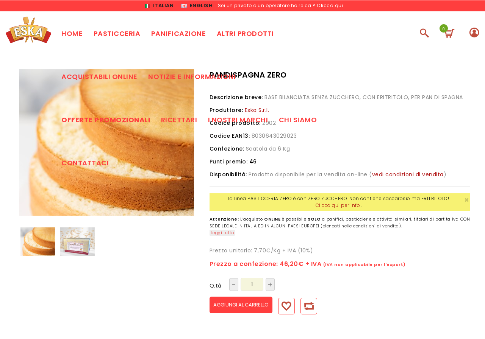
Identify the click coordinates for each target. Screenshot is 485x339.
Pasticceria (117, 34)
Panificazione (178, 34)
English (197, 6)
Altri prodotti (245, 34)
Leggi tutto (222, 234)
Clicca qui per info (338, 206)
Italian (159, 6)
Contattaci (85, 164)
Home (72, 34)
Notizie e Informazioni (192, 77)
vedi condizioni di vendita (408, 175)
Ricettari (179, 121)
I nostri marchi (238, 121)
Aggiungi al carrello (249, 306)
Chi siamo (298, 121)
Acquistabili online (99, 77)
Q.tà (216, 287)
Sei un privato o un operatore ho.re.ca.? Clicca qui (280, 6)
